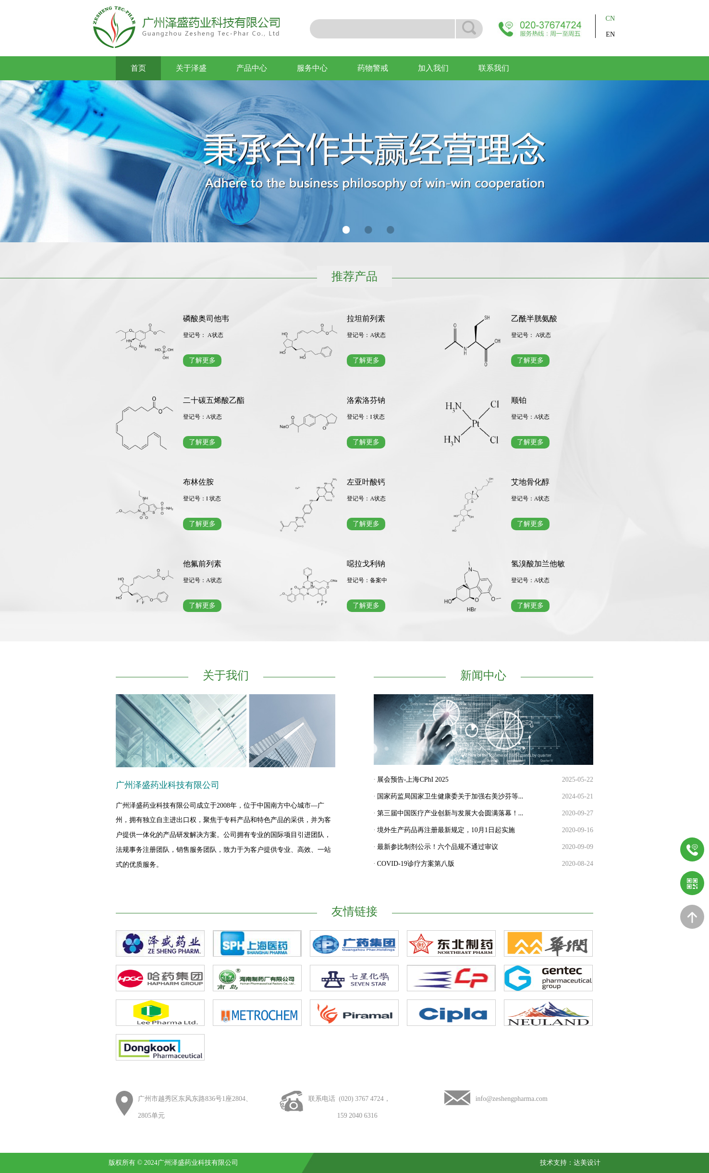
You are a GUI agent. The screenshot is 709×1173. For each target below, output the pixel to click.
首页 (138, 68)
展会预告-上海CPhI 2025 (413, 779)
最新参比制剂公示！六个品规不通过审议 (437, 846)
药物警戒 (372, 68)
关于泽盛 (191, 68)
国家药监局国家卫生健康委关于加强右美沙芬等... (450, 796)
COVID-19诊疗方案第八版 (415, 863)
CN (610, 18)
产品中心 (251, 68)
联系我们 (493, 68)
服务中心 (312, 68)
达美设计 (587, 1162)
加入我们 (433, 68)
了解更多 (202, 360)
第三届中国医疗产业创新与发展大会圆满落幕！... (450, 813)
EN (610, 34)
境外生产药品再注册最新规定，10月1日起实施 (446, 830)
